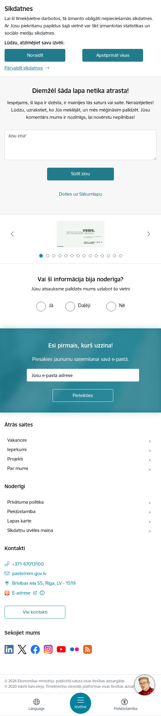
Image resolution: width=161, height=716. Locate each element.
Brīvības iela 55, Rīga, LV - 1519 (44, 583)
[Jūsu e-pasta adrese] (83, 375)
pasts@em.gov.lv (29, 573)
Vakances (17, 440)
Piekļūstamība (21, 511)
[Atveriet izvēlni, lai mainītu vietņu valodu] (36, 705)
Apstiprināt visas (112, 55)
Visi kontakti (35, 612)
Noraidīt (35, 55)
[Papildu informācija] (42, 593)
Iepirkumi (16, 449)
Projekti (15, 459)
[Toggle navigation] (80, 703)
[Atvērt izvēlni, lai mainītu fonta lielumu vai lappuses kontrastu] (124, 705)
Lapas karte (19, 521)
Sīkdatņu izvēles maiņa (30, 530)
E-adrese (22, 593)
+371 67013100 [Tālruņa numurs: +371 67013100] (28, 564)
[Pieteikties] (83, 395)
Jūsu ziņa (16, 136)
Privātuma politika (25, 502)
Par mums (17, 468)
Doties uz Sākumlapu (80, 194)
